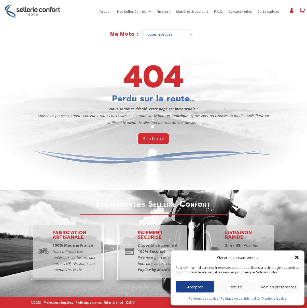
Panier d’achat (300, 13)
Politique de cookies (203, 298)
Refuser (236, 286)
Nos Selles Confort (130, 12)
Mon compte (289, 13)
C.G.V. (130, 302)
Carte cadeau (267, 12)
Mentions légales (274, 298)
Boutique (153, 138)
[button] (296, 257)
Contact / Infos (238, 12)
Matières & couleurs (190, 12)
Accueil (104, 12)
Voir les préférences (279, 286)
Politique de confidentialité (240, 298)
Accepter (195, 286)
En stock (162, 12)
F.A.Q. (217, 12)
